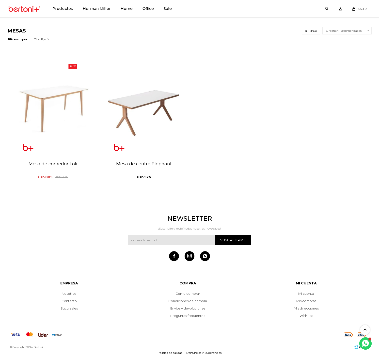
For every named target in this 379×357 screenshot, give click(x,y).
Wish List (306, 316)
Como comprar (187, 293)
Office (148, 8)
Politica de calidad (170, 353)
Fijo (40, 39)
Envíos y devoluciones (187, 308)
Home (127, 8)
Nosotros (69, 293)
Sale (168, 8)
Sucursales (69, 308)
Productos (62, 8)
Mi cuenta (306, 293)
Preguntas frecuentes (187, 316)
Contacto (69, 301)
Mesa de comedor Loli (53, 164)
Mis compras (306, 301)
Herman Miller (97, 8)
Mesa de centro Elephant (144, 164)
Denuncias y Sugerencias (203, 353)
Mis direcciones (306, 308)
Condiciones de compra (187, 301)
